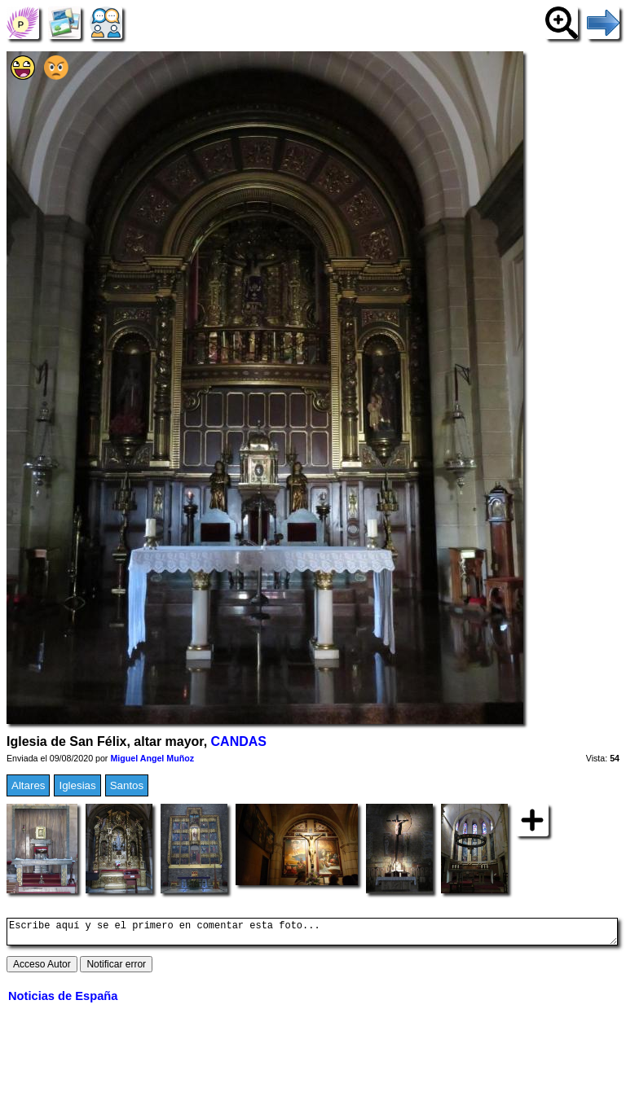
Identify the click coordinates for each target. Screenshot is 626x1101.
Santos (127, 785)
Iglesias (77, 785)
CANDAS (239, 741)
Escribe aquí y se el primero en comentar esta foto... (312, 934)
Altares (28, 785)
